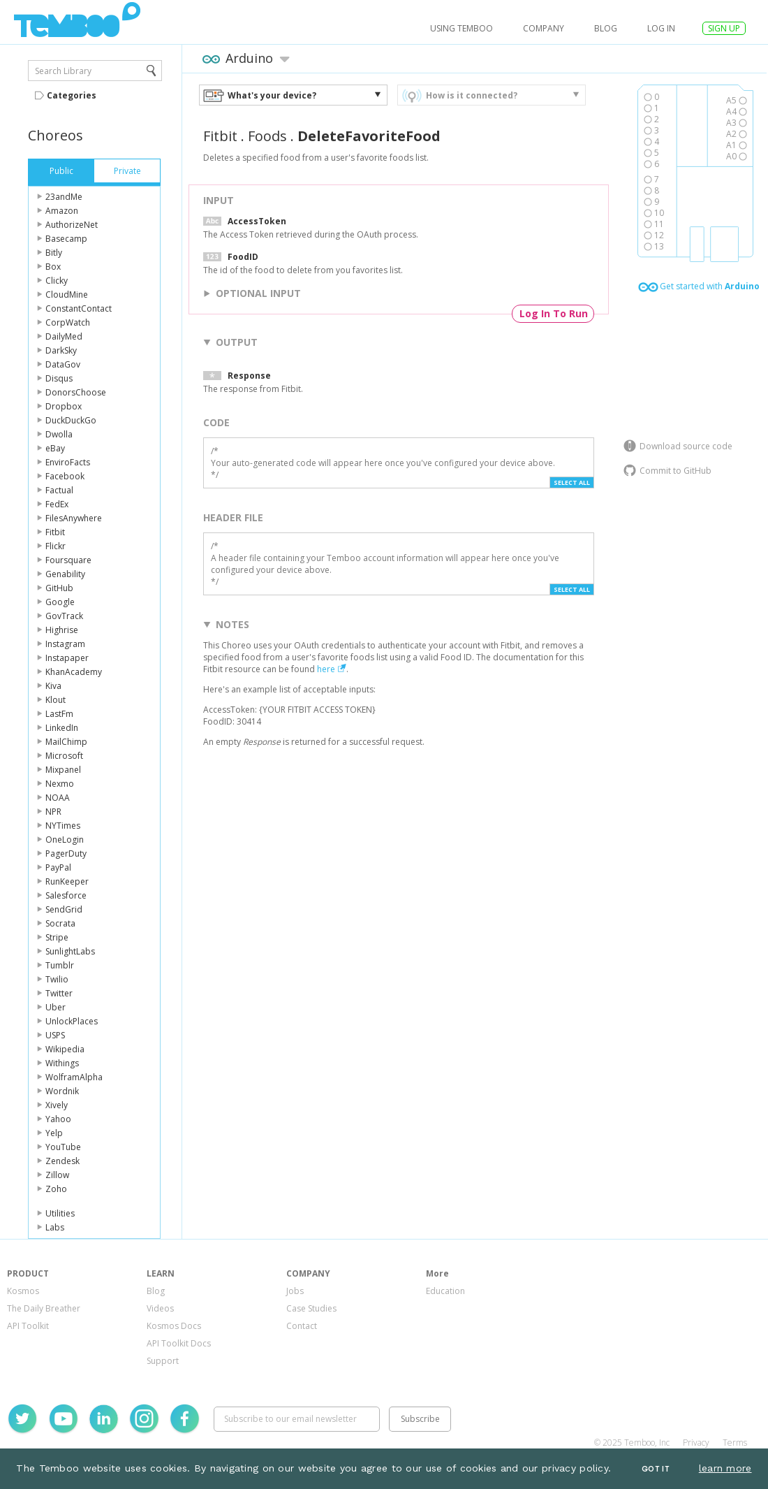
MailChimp (66, 742)
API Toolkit (28, 1326)
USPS (55, 1035)
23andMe (63, 197)
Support (163, 1361)
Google (60, 602)
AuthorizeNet (71, 225)
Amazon (61, 211)
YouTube (63, 1147)
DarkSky (61, 350)
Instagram (65, 644)
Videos (160, 1308)
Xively (56, 1105)
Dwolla (59, 434)
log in (661, 28)
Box (53, 267)
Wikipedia (64, 1049)
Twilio (56, 979)
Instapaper (67, 658)
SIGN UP (724, 28)
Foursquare (68, 560)
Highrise (61, 630)
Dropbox (63, 406)
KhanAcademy (73, 672)
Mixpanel (63, 770)
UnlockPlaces (71, 1021)
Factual (59, 490)
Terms (735, 1442)
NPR (53, 812)
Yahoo (58, 1119)
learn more (725, 1468)
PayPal (58, 867)
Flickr (55, 546)
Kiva (53, 686)
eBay (55, 448)
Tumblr (59, 965)
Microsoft (64, 756)
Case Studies (311, 1308)
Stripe (56, 937)
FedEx (56, 504)
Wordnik (62, 1091)
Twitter (59, 993)
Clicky (56, 280)
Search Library (63, 71)
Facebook (64, 476)
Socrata (60, 923)
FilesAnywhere (73, 518)
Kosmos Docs (174, 1326)
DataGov (62, 364)
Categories (71, 95)
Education (445, 1291)
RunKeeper (67, 881)
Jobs (295, 1291)
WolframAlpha (74, 1077)
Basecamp (66, 239)
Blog (605, 28)
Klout (55, 700)
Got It (656, 1469)
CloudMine (66, 294)
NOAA (57, 798)
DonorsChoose (75, 392)
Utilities (60, 1213)
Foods (267, 135)
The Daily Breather (43, 1308)
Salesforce (66, 895)
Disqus (59, 378)
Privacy (696, 1442)
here (326, 669)
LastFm (59, 714)
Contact (301, 1326)
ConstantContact (78, 308)
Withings (62, 1063)
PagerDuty (66, 853)
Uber (55, 1007)
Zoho (56, 1189)
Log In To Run (553, 313)
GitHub (59, 588)
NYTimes (62, 825)
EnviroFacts (67, 462)
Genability (65, 574)
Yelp (54, 1133)
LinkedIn (61, 728)
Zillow (57, 1175)
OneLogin (64, 839)
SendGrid (63, 909)
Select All (572, 482)
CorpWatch (67, 322)
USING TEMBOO (461, 28)
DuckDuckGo (70, 420)
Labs (54, 1227)
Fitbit (55, 532)
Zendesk (62, 1161)
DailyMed (63, 336)
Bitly (53, 253)
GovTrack (64, 616)
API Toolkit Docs (179, 1343)
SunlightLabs (70, 951)
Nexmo (59, 784)
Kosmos (23, 1291)
